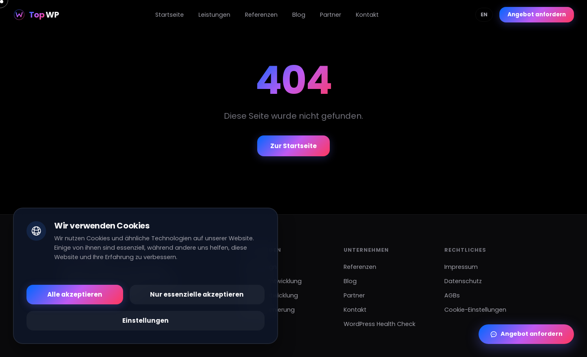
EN (484, 14)
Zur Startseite (293, 146)
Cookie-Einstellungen (475, 310)
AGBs (452, 295)
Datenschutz (463, 281)
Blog (298, 15)
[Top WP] (36, 15)
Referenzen (261, 15)
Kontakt (367, 15)
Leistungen (214, 15)
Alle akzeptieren (74, 294)
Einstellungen (145, 320)
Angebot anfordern (537, 14)
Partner (330, 15)
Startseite (169, 15)
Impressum (461, 267)
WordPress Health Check (379, 324)
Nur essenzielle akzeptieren (197, 294)
